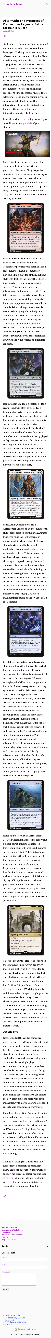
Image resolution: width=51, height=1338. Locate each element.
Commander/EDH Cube (12, 1230)
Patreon (10, 1178)
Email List (6, 1232)
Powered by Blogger (25, 1329)
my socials (26, 123)
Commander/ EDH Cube (16, 1318)
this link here (26, 1145)
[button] (4, 36)
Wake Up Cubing (14, 4)
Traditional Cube (9, 1227)
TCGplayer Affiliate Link (12, 1235)
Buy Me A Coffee (9, 1239)
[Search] (47, 4)
